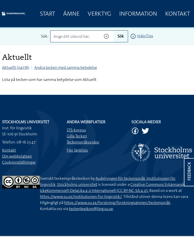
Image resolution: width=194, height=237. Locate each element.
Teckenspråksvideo (83, 142)
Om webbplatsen (17, 156)
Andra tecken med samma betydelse (65, 67)
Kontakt (177, 14)
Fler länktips (77, 150)
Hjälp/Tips (145, 36)
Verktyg (99, 14)
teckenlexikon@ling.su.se (91, 208)
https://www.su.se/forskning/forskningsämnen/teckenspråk (117, 202)
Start (47, 14)
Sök (120, 36)
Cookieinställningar (19, 162)
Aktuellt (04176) (15, 67)
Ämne (71, 14)
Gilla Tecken (77, 136)
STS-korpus (76, 130)
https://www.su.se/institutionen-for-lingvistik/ (81, 196)
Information (138, 14)
